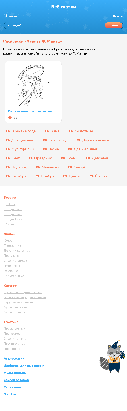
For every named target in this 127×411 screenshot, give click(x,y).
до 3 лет (9, 204)
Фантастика (12, 245)
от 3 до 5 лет (13, 209)
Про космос (12, 333)
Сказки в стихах (15, 261)
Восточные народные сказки (25, 297)
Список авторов (16, 380)
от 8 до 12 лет (14, 219)
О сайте (10, 394)
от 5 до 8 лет (13, 214)
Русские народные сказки (23, 292)
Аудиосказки (14, 358)
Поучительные (14, 344)
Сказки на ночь (15, 339)
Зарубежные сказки (18, 302)
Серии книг (13, 387)
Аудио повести (14, 312)
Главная (12, 16)
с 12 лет (9, 224)
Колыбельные (14, 276)
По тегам (118, 16)
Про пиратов (13, 349)
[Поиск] (63, 25)
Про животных (14, 328)
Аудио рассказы (16, 307)
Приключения (14, 256)
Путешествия (13, 266)
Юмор (8, 240)
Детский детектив (17, 250)
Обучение (11, 271)
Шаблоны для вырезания (24, 366)
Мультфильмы (15, 373)
